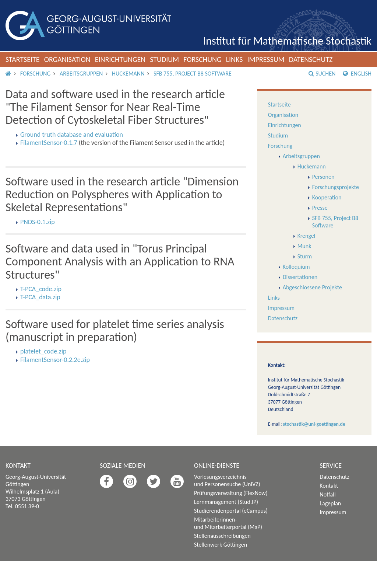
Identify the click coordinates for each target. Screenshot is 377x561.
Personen (323, 176)
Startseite (23, 59)
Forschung (202, 59)
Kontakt (329, 485)
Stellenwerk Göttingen (220, 544)
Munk (304, 246)
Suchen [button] (322, 73)
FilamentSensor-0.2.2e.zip (55, 360)
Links (234, 59)
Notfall (327, 494)
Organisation (67, 59)
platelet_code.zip (43, 351)
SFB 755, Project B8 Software (193, 73)
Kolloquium (296, 266)
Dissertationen (300, 276)
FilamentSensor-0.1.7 (48, 143)
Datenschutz (311, 59)
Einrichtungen (120, 59)
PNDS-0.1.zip (37, 222)
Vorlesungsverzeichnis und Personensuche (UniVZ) (227, 480)
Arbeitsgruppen (81, 73)
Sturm (304, 256)
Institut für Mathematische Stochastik (287, 41)
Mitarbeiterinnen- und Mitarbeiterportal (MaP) (228, 523)
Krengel (306, 235)
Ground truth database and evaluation (71, 134)
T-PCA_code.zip (40, 289)
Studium (164, 59)
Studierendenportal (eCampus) (231, 510)
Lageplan (330, 503)
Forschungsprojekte (335, 187)
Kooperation (327, 197)
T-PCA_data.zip (40, 297)
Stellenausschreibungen (222, 535)
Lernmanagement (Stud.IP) (226, 501)
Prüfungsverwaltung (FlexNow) (231, 492)
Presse (320, 207)
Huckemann (128, 73)
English (357, 73)
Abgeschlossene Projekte (312, 287)
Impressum (265, 59)
